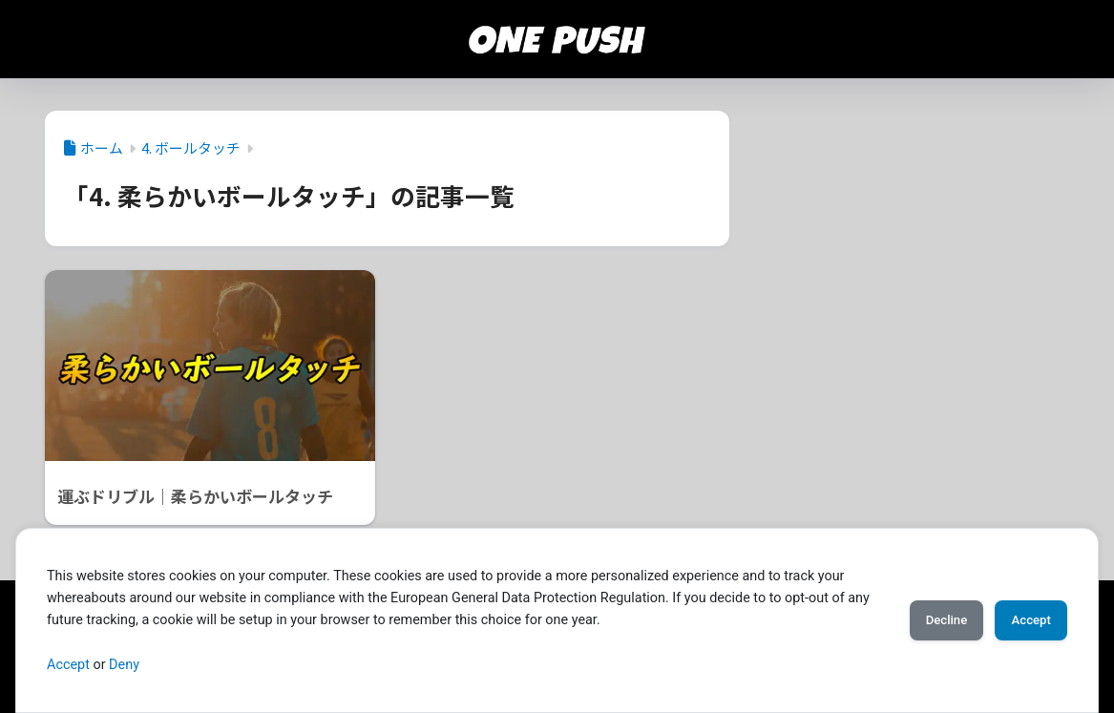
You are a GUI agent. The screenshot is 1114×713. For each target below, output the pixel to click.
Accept (68, 665)
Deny (124, 665)
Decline (923, 620)
